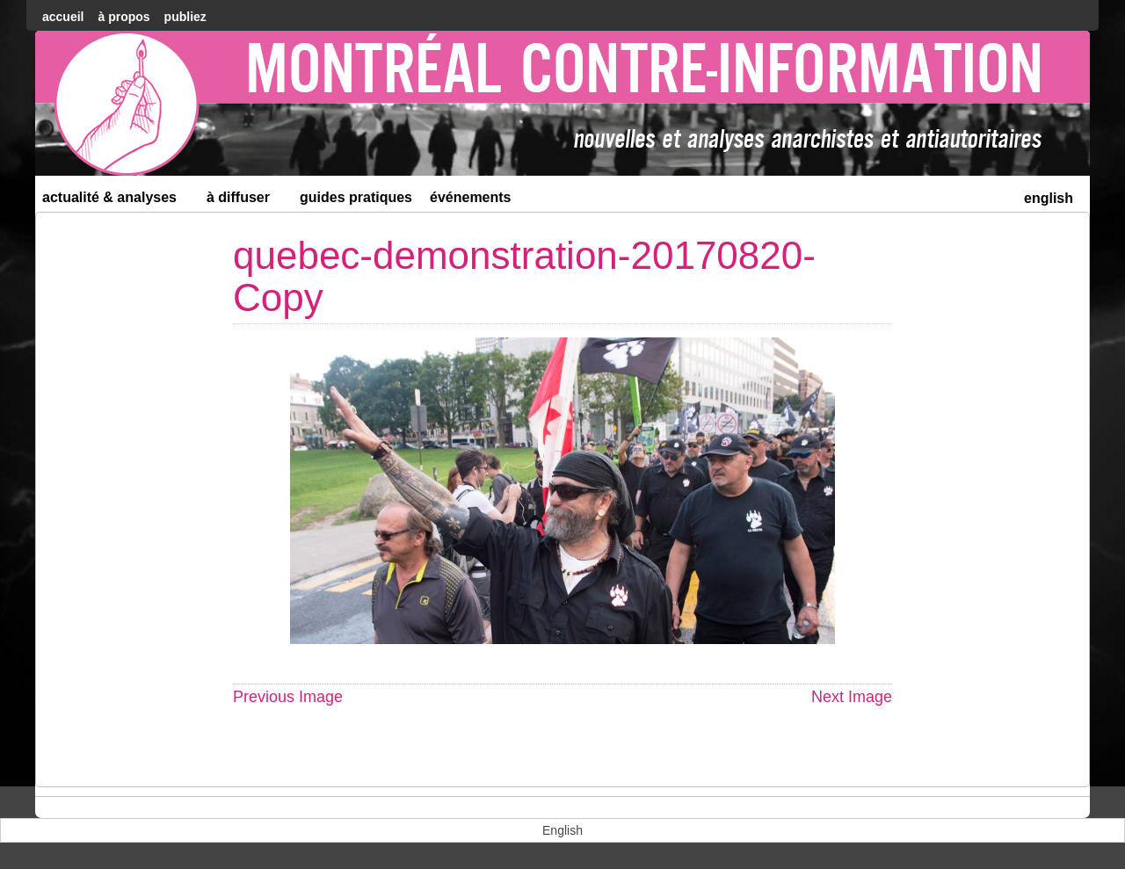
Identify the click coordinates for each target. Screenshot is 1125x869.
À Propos (123, 17)
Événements (471, 197)
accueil (62, 17)
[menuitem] (1048, 196)
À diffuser (246, 201)
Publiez (185, 17)
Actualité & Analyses (117, 201)
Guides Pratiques (356, 197)
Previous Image (288, 697)
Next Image (851, 697)
